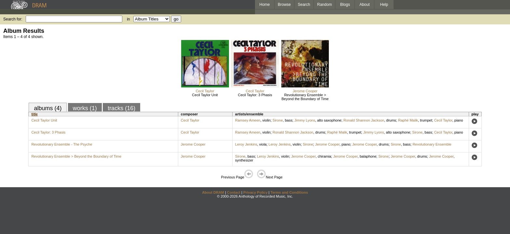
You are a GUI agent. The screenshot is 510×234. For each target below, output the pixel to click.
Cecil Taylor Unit (205, 95)
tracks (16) (121, 108)
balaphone (368, 156)
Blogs (345, 4)
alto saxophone (329, 120)
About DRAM (213, 192)
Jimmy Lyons (304, 120)
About (364, 4)
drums (391, 120)
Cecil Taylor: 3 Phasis (255, 95)
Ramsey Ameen (248, 120)
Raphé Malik (408, 120)
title (34, 114)
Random (324, 4)
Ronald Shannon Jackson (363, 120)
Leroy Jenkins (246, 144)
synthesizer (244, 160)
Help (384, 4)
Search (304, 4)
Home (264, 4)
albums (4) (47, 108)
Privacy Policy (255, 192)
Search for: (12, 19)
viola (263, 144)
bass (288, 120)
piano (458, 120)
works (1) (85, 108)
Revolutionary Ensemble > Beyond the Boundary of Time (305, 97)
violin (266, 120)
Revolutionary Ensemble (431, 144)
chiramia (324, 156)
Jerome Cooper (305, 91)
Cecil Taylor (205, 91)
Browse (284, 4)
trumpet (426, 120)
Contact (233, 192)
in (128, 19)
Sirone (278, 120)
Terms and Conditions (289, 192)
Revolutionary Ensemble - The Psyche (61, 144)
